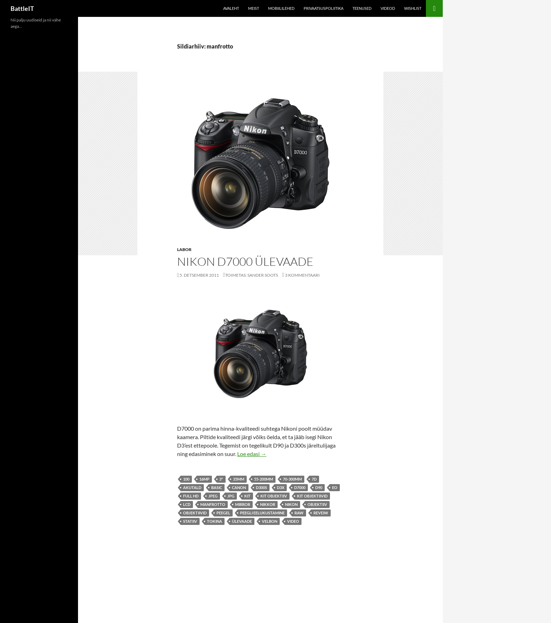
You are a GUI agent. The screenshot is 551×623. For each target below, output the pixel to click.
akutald (192, 487)
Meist (253, 8)
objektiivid (195, 512)
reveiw (320, 512)
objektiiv (317, 504)
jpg (230, 496)
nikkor (267, 504)
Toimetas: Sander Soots (251, 275)
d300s (261, 487)
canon (239, 487)
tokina (214, 521)
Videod (388, 8)
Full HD (191, 496)
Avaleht (231, 8)
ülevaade (242, 521)
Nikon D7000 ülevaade (245, 261)
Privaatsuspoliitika (323, 8)
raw (299, 512)
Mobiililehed (281, 8)
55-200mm (263, 479)
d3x (280, 487)
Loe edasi (251, 453)
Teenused (361, 8)
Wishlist (412, 8)
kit (247, 496)
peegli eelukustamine (262, 512)
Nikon (291, 504)
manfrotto (212, 504)
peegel (223, 512)
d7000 (299, 487)
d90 (318, 487)
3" (221, 479)
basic (216, 487)
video (293, 521)
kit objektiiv (273, 496)
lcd (186, 504)
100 (186, 479)
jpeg (213, 496)
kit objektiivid (312, 496)
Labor (184, 249)
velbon (269, 521)
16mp (204, 479)
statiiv (190, 521)
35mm (238, 479)
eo (334, 487)
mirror (242, 504)
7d (314, 479)
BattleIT (22, 8)
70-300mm (292, 479)
